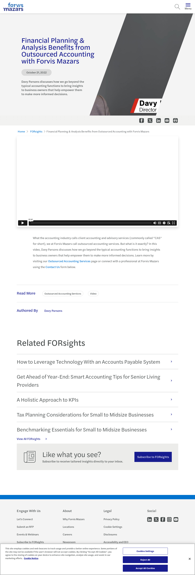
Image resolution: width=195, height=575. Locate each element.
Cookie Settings (113, 527)
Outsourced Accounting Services (69, 261)
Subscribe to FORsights (153, 457)
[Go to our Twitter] (156, 519)
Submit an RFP (25, 527)
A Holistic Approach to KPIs (96, 399)
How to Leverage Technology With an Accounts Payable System (96, 361)
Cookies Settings (145, 551)
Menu (188, 6)
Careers (67, 534)
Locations (68, 527)
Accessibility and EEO (116, 542)
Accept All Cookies (145, 568)
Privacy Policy (111, 519)
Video (93, 293)
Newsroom (69, 542)
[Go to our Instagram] (169, 519)
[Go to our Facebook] (162, 519)
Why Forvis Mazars (73, 519)
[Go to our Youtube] (176, 519)
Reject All (145, 559)
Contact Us (52, 267)
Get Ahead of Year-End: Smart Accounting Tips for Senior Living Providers (96, 380)
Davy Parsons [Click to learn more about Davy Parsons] (53, 310)
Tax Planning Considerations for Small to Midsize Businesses (96, 414)
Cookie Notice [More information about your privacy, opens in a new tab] (31, 558)
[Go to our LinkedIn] (149, 519)
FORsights (36, 131)
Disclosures (110, 534)
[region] (97, 559)
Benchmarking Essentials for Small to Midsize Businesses (96, 429)
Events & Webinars (28, 534)
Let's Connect (25, 519)
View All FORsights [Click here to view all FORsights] (33, 439)
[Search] (177, 6)
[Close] (189, 559)
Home (21, 131)
